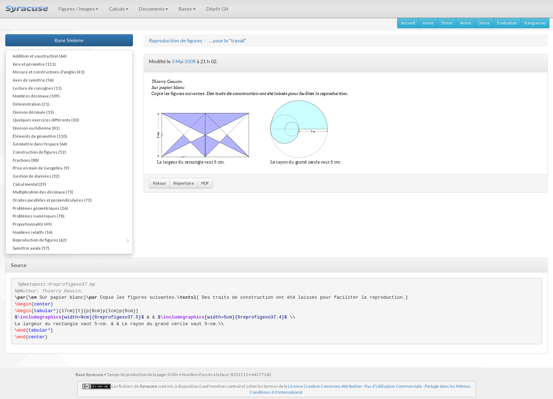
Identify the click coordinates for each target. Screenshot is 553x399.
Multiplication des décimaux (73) (43, 191)
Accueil (408, 22)
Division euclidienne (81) (36, 127)
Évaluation (507, 22)
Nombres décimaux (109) (36, 95)
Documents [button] (153, 9)
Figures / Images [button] (78, 9)
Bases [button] (187, 9)
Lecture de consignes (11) (37, 87)
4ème (465, 22)
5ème (446, 22)
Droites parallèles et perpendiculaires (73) (52, 199)
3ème (484, 22)
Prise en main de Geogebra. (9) (41, 167)
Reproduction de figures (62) (40, 239)
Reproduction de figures (175, 40)
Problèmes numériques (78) (39, 215)
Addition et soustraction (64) (40, 55)
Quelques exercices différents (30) (46, 119)
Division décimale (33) (33, 111)
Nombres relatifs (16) (33, 232)
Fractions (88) (26, 159)
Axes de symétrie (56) (33, 79)
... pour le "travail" (227, 40)
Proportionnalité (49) (32, 223)
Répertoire (184, 183)
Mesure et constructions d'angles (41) (49, 71)
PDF (205, 183)
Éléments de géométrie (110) (40, 135)
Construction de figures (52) (39, 151)
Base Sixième (69, 40)
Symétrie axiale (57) (31, 247)
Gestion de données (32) (36, 175)
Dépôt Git (217, 9)
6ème (428, 22)
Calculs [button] (118, 9)
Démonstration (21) (31, 103)
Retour (159, 183)
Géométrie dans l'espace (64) (40, 143)
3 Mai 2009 (184, 61)
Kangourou (535, 22)
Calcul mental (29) (29, 183)
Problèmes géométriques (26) (40, 208)
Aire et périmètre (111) (34, 63)
